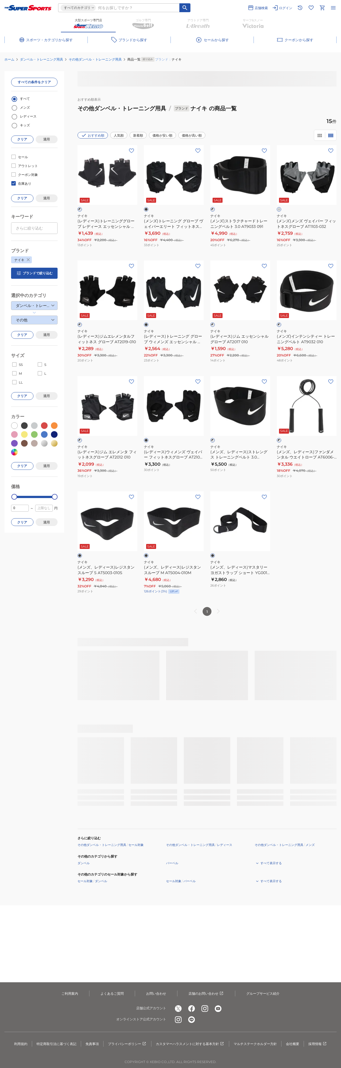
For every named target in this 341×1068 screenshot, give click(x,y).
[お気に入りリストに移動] (311, 7)
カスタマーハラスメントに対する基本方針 (190, 1044)
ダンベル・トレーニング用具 (41, 59)
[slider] (14, 497)
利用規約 (20, 1044)
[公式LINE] (191, 1019)
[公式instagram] (205, 1008)
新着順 (138, 135)
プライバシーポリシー (127, 1044)
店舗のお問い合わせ (206, 993)
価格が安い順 (162, 135)
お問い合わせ (156, 993)
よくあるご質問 (112, 993)
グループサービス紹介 (263, 993)
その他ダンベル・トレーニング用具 (95, 59)
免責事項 (92, 1044)
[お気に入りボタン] (131, 150)
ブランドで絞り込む (34, 273)
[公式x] (178, 1008)
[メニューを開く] (333, 7)
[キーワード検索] (184, 7)
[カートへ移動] (322, 7)
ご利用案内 (69, 993)
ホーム (9, 59)
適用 (46, 139)
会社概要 (292, 1044)
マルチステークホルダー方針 (255, 1044)
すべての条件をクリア (34, 82)
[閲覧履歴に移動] (300, 7)
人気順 (119, 135)
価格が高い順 (192, 135)
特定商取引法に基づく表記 (56, 1044)
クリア (22, 139)
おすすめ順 (92, 135)
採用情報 (317, 1044)
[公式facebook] (191, 1008)
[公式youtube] (218, 1008)
